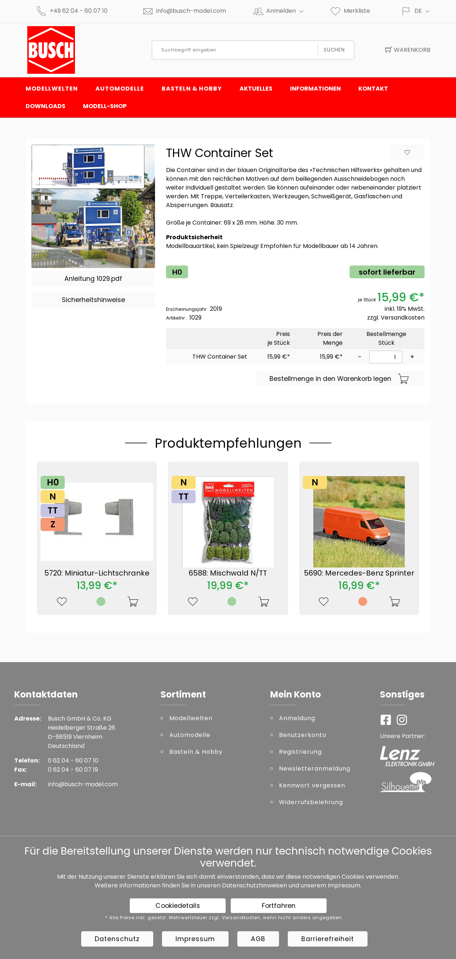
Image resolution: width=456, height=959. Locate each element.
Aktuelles (256, 88)
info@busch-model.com (191, 11)
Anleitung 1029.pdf (93, 278)
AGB (258, 939)
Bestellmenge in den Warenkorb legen (339, 379)
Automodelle (119, 88)
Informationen (315, 88)
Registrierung (300, 752)
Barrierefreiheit (327, 939)
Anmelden (288, 11)
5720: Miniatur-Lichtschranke (97, 573)
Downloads (45, 106)
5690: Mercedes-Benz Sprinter (359, 573)
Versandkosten (403, 317)
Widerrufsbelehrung (311, 802)
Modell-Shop (105, 106)
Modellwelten (52, 88)
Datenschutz (117, 939)
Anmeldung (297, 718)
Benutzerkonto (303, 735)
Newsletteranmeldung (314, 768)
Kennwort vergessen (312, 785)
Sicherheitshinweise (93, 299)
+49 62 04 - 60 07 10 (79, 11)
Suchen (334, 49)
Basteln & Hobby (192, 88)
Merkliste (350, 11)
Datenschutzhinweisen (254, 885)
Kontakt (373, 88)
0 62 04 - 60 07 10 (73, 760)
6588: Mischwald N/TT (228, 573)
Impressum (344, 885)
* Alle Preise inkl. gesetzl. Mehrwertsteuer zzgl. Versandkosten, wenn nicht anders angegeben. (224, 918)
